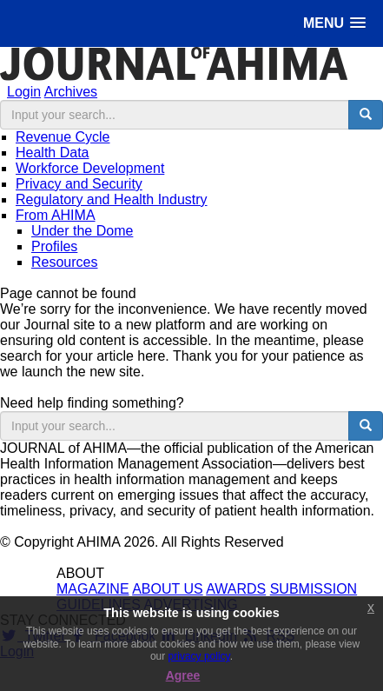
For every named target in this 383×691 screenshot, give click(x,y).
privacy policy (199, 656)
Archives (70, 91)
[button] (334, 23)
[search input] (175, 115)
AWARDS (236, 588)
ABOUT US (167, 588)
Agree (183, 675)
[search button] (365, 115)
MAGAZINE (92, 588)
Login (24, 91)
